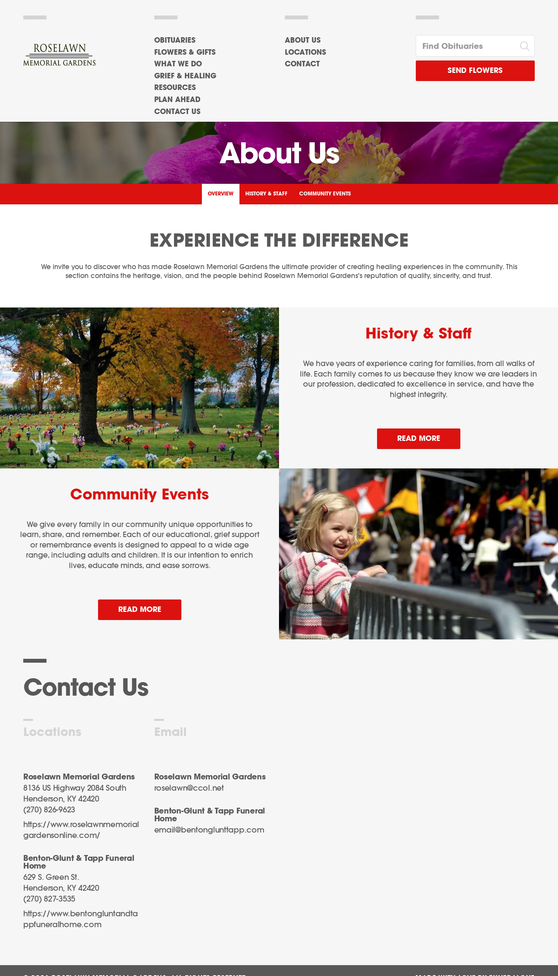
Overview (221, 194)
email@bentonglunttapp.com (209, 830)
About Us (302, 40)
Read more (428, 435)
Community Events (325, 194)
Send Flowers (475, 70)
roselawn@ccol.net (189, 788)
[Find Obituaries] (466, 46)
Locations (305, 52)
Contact (302, 64)
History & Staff (266, 194)
